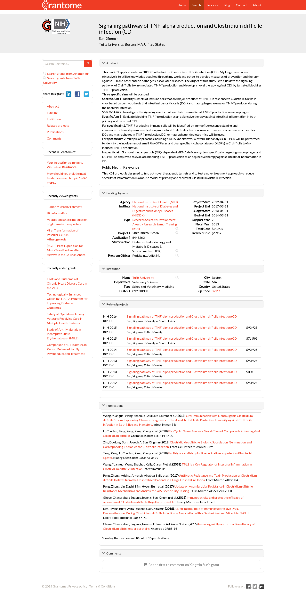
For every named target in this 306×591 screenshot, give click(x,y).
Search (196, 5)
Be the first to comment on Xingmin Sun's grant (181, 565)
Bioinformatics (57, 213)
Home (182, 5)
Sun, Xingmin (109, 38)
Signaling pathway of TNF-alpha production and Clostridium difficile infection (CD (182, 316)
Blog (227, 5)
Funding (52, 112)
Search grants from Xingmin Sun (66, 73)
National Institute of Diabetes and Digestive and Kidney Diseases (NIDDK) (155, 210)
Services (212, 5)
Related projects (58, 125)
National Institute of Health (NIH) (155, 202)
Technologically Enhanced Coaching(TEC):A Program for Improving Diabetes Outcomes (67, 301)
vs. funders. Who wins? (65, 165)
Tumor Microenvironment (64, 206)
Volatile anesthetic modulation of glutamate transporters (67, 222)
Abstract (53, 106)
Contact (241, 5)
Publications (55, 132)
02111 (216, 291)
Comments (54, 138)
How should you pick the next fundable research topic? (67, 178)
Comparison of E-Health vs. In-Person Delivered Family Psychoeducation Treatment (67, 349)
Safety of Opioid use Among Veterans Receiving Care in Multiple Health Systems (65, 318)
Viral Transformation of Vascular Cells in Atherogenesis (62, 234)
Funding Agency (117, 193)
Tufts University (143, 277)
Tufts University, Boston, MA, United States (132, 44)
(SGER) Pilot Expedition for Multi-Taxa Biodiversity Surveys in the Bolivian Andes (66, 250)
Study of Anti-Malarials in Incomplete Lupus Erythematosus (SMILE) (64, 334)
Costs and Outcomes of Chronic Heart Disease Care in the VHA (67, 283)
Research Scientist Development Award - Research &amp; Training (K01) (154, 224)
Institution (54, 119)
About (257, 5)
